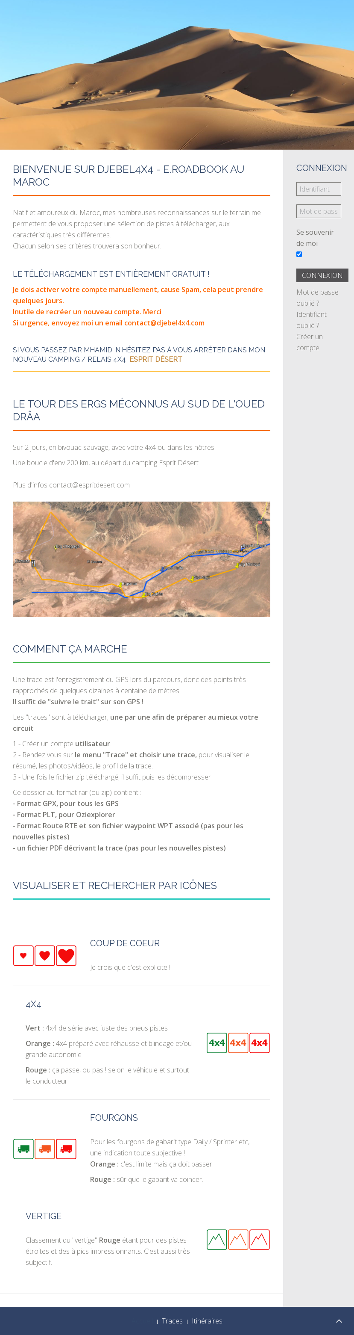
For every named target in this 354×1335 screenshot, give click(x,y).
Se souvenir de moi (315, 237)
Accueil (142, 1321)
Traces (172, 1321)
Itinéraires (207, 1321)
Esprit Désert (155, 359)
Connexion (322, 275)
